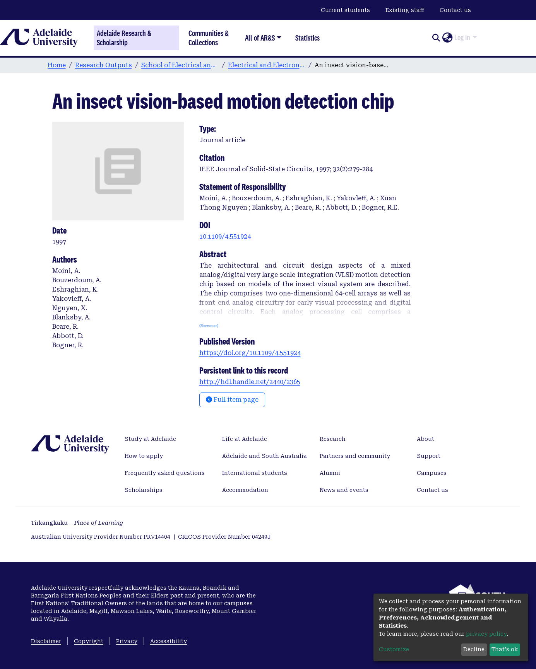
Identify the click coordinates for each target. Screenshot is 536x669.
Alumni (330, 473)
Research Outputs (103, 65)
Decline (474, 649)
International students (254, 473)
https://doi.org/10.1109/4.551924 (250, 353)
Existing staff (404, 10)
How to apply (144, 456)
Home (57, 65)
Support (428, 456)
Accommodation (245, 490)
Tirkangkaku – (77, 523)
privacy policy (486, 634)
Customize (394, 649)
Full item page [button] (232, 399)
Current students (345, 10)
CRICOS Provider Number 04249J (224, 537)
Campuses (432, 473)
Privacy (126, 641)
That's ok (504, 649)
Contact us (455, 10)
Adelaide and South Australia (264, 456)
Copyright (88, 641)
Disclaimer (46, 641)
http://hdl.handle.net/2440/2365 (249, 382)
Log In (462, 37)
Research (333, 439)
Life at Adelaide (244, 439)
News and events (344, 490)
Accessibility (168, 641)
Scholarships (144, 490)
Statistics (307, 37)
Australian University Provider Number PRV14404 (100, 537)
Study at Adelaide (150, 439)
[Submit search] (436, 38)
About (425, 439)
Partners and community (355, 456)
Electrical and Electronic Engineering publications (266, 65)
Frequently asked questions (165, 473)
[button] (447, 38)
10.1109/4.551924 (225, 236)
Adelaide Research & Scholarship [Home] (124, 38)
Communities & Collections (208, 38)
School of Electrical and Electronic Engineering (180, 65)
